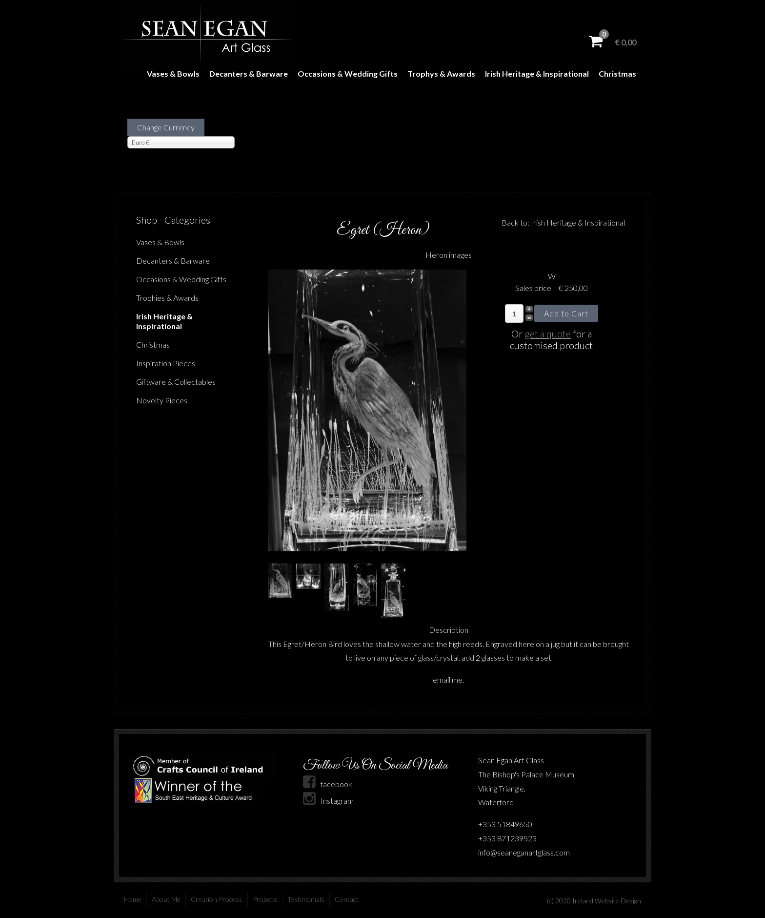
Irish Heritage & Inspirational (537, 73)
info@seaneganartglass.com (524, 852)
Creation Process (216, 899)
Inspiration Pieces (165, 363)
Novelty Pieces (161, 400)
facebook (327, 784)
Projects (265, 899)
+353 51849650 (505, 824)
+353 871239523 (507, 838)
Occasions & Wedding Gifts (348, 73)
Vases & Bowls (173, 73)
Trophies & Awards (167, 297)
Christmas (617, 73)
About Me (166, 899)
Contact (347, 899)
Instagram (328, 800)
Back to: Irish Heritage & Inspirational (563, 222)
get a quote (547, 333)
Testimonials (305, 899)
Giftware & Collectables (176, 381)
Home (132, 899)
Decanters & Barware (248, 73)
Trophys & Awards (441, 73)
